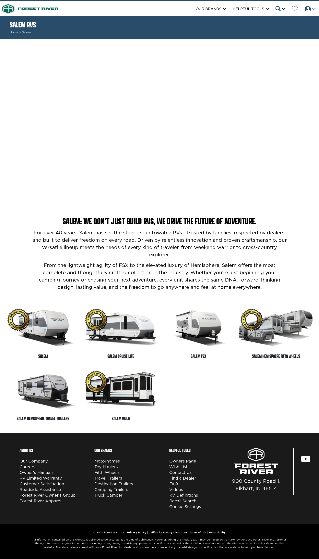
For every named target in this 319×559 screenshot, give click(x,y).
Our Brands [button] (209, 8)
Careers (27, 467)
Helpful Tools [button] (248, 8)
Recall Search (182, 501)
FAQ (173, 484)
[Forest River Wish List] (295, 9)
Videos (176, 489)
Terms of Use (197, 532)
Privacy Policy (136, 532)
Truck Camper (108, 495)
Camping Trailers (111, 489)
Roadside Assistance (40, 489)
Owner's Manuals (37, 472)
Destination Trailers (113, 484)
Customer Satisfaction (42, 484)
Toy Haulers (106, 467)
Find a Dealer (182, 478)
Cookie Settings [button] (185, 506)
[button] (280, 9)
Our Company (34, 461)
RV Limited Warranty (41, 478)
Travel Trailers (108, 478)
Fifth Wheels (107, 472)
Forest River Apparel (40, 501)
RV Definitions (183, 495)
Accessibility (217, 532)
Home (14, 32)
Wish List (178, 467)
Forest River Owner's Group (47, 495)
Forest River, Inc (114, 532)
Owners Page (182, 461)
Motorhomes (107, 461)
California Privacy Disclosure (168, 532)
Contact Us (180, 472)
